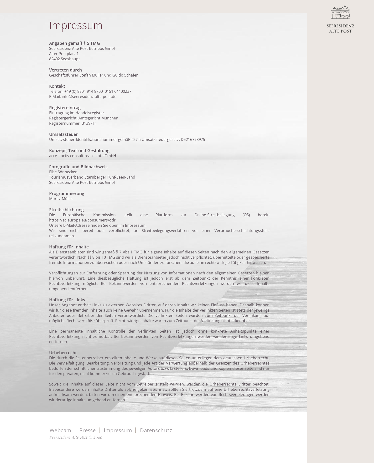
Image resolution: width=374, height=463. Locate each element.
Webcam (60, 430)
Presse (87, 430)
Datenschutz (156, 430)
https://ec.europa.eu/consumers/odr (82, 220)
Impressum (118, 430)
